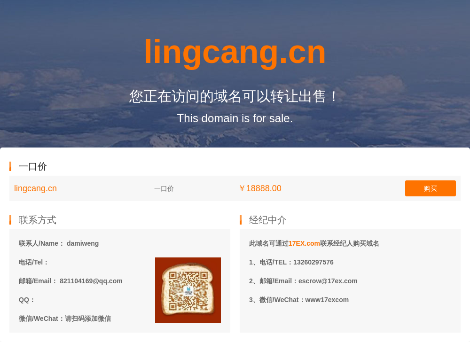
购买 (430, 188)
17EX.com (304, 243)
